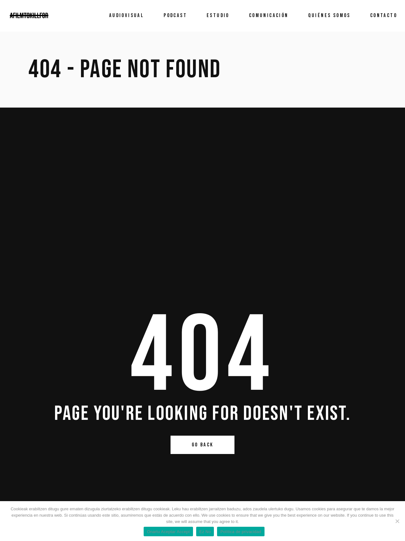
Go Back (203, 445)
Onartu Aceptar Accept (168, 531)
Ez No (205, 531)
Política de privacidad (240, 531)
